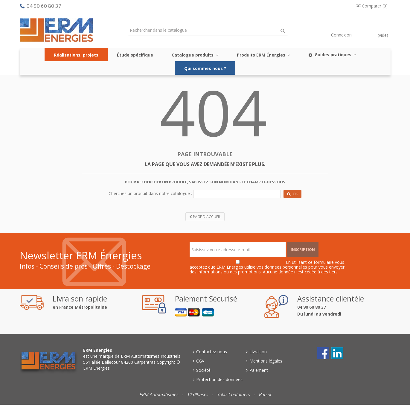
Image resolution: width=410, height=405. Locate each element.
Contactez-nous (211, 351)
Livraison (258, 351)
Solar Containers (234, 394)
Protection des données (219, 379)
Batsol (265, 394)
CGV (200, 361)
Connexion (341, 35)
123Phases (198, 394)
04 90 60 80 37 (44, 5)
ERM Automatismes (159, 394)
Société (203, 370)
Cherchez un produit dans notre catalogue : (150, 193)
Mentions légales (265, 361)
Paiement (258, 370)
